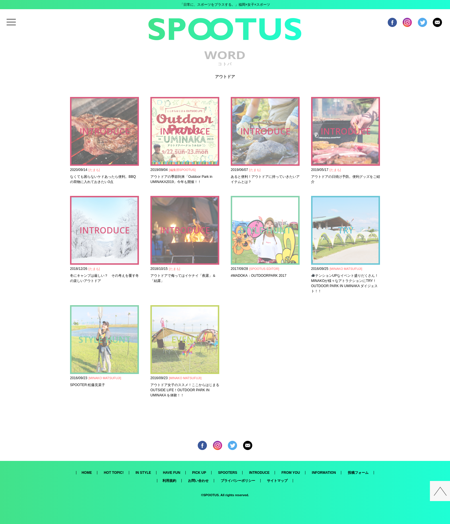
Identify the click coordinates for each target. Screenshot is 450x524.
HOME (87, 472)
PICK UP (199, 472)
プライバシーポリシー (238, 480)
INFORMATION (324, 472)
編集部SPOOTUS (182, 170)
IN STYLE (143, 472)
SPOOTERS (227, 472)
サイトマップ (277, 480)
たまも (94, 170)
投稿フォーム (358, 472)
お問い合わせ (198, 480)
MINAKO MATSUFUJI (346, 268)
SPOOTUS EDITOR (264, 268)
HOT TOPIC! (114, 472)
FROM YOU (291, 472)
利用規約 (169, 480)
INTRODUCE (259, 472)
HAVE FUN (171, 472)
